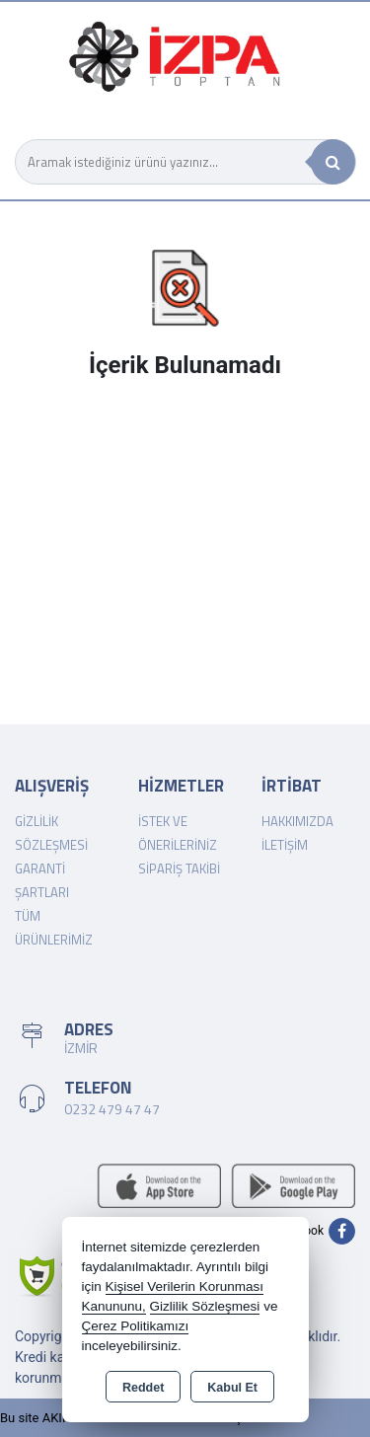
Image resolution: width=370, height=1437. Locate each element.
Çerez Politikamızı (135, 1326)
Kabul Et (232, 1388)
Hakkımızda (297, 821)
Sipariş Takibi (179, 868)
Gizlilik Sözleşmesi (205, 1306)
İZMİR (81, 1047)
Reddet (143, 1388)
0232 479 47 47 (112, 1108)
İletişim (284, 845)
